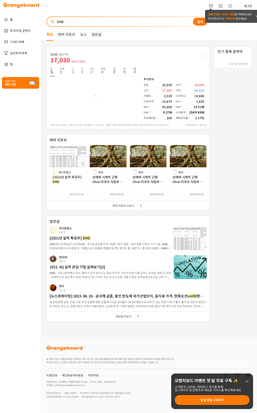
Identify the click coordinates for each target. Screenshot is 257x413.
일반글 (97, 34)
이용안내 (51, 375)
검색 (200, 21)
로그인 (248, 6)
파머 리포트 (66, 34)
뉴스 (83, 34)
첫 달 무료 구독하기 (212, 400)
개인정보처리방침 (72, 375)
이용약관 (93, 375)
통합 (49, 34)
